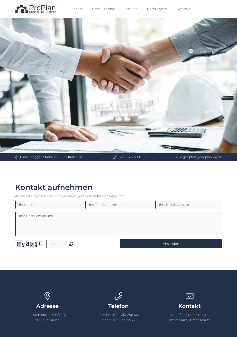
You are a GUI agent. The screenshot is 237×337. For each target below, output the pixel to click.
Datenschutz (200, 320)
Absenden (171, 244)
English (219, 9)
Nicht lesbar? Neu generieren (71, 243)
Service (131, 9)
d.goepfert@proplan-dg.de (201, 157)
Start (78, 9)
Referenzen (157, 9)
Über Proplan (103, 9)
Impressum (178, 320)
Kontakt (184, 9)
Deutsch (212, 9)
